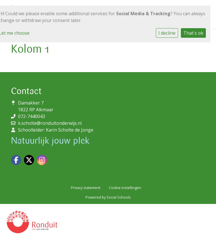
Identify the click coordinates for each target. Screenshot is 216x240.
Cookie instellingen (125, 187)
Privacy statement (85, 187)
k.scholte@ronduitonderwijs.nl (50, 123)
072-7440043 (31, 116)
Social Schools (119, 197)
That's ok (193, 33)
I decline (167, 33)
